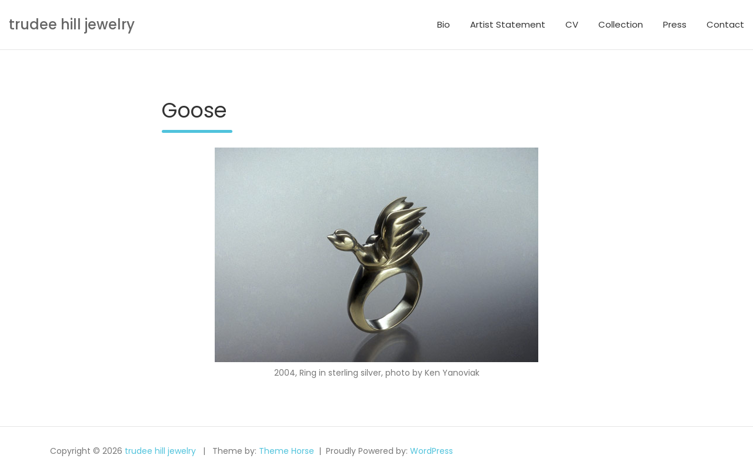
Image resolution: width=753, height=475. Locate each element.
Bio (443, 24)
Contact (725, 24)
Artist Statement (507, 24)
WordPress (431, 451)
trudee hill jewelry (72, 24)
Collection (620, 24)
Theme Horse (286, 451)
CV (571, 24)
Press (675, 24)
